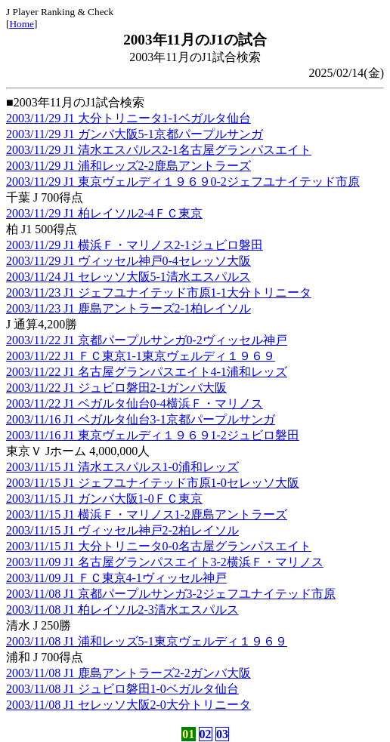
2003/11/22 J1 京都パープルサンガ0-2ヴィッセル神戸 (146, 340)
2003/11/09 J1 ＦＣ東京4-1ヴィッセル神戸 (116, 577)
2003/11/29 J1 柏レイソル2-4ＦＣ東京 (104, 213)
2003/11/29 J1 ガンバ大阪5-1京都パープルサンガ (134, 134)
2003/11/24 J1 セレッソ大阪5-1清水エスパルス (128, 276)
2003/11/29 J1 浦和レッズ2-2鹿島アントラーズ (128, 165)
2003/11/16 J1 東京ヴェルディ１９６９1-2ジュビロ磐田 (152, 435)
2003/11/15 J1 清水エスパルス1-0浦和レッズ (122, 466)
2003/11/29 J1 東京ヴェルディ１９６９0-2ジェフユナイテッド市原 (183, 181)
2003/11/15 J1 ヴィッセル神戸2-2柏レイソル (122, 530)
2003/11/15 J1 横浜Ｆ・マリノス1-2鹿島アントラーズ (146, 514)
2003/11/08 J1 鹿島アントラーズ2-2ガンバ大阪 (128, 673)
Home (21, 23)
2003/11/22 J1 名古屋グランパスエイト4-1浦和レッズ (146, 371)
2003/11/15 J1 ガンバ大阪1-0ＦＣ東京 (104, 498)
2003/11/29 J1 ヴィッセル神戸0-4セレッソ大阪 (128, 260)
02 (206, 734)
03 (222, 734)
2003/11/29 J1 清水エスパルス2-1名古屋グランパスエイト (158, 149)
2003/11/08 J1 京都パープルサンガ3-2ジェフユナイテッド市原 (171, 593)
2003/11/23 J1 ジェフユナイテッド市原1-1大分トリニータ (158, 292)
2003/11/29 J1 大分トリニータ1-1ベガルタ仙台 (128, 118)
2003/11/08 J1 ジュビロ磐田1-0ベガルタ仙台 (122, 688)
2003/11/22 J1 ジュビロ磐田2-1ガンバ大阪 (116, 387)
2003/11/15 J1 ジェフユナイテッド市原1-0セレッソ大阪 (152, 482)
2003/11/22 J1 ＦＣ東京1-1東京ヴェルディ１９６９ (140, 355)
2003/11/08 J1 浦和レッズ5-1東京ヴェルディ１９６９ (146, 641)
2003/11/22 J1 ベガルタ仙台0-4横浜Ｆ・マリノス (134, 403)
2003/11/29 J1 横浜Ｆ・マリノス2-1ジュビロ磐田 (134, 245)
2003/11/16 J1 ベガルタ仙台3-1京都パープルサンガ (140, 419)
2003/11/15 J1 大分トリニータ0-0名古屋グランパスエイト (158, 546)
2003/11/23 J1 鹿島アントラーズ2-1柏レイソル (128, 308)
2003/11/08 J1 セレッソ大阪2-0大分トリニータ (128, 704)
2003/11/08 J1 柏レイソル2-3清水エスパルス (122, 609)
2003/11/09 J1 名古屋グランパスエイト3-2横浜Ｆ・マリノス (164, 562)
